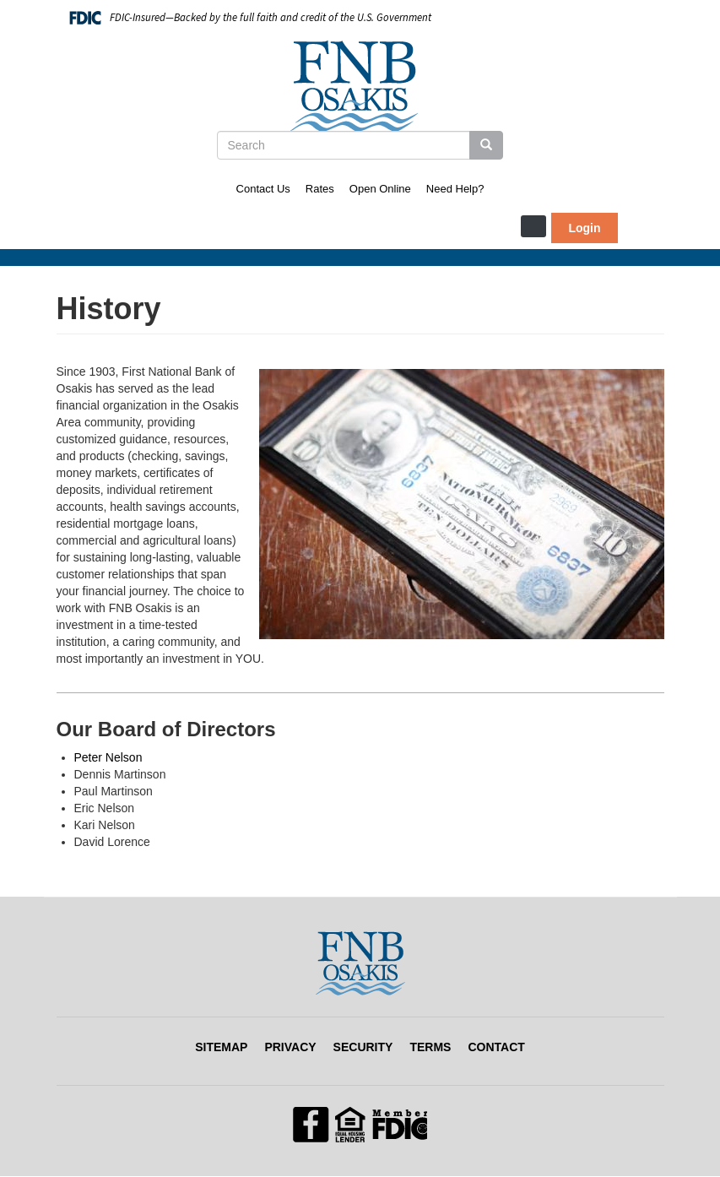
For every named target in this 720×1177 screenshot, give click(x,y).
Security (363, 1047)
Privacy (290, 1047)
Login (584, 228)
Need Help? (455, 188)
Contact (496, 1047)
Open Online (380, 188)
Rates (320, 188)
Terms (430, 1047)
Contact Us (263, 188)
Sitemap (221, 1047)
